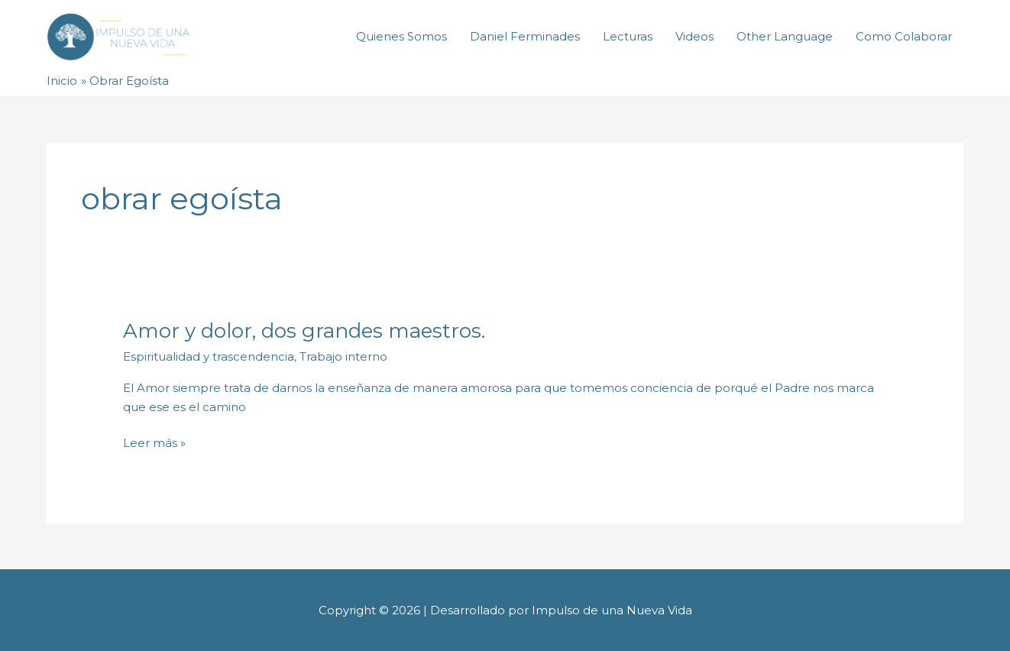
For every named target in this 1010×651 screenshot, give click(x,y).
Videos (694, 36)
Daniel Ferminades (525, 36)
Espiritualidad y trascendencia (208, 356)
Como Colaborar (904, 36)
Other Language (784, 36)
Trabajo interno (343, 356)
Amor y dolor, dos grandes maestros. (304, 331)
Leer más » (154, 442)
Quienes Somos (401, 36)
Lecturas (627, 36)
